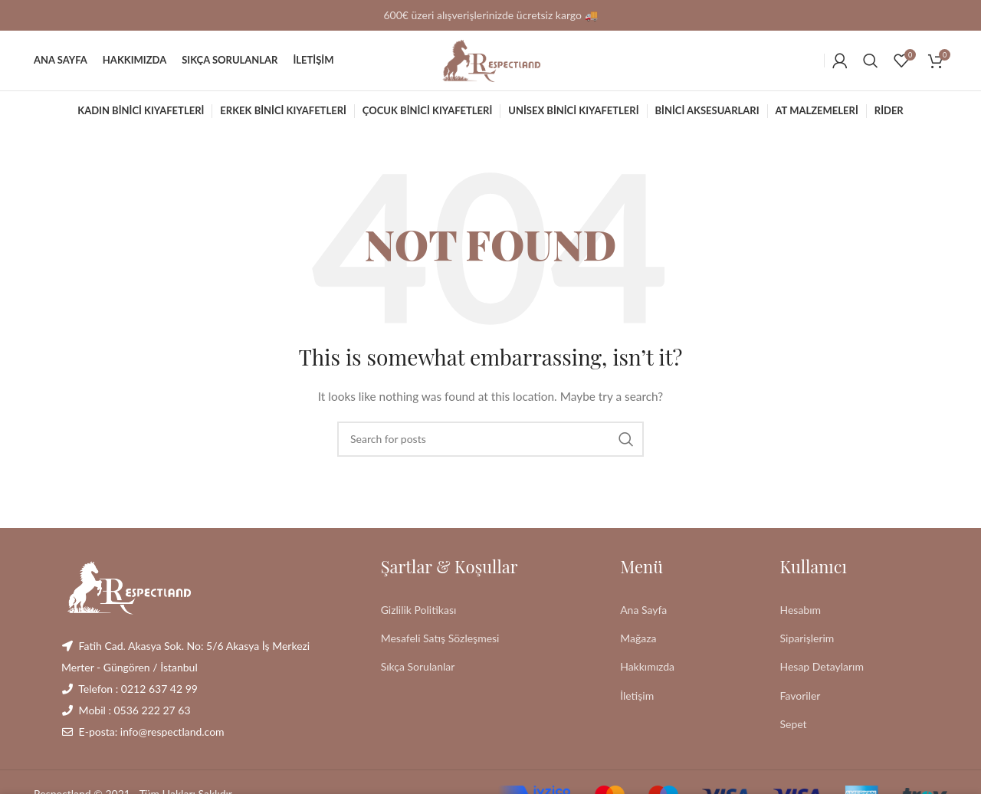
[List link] (489, 619)
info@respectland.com (172, 740)
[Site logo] (490, 64)
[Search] (870, 65)
